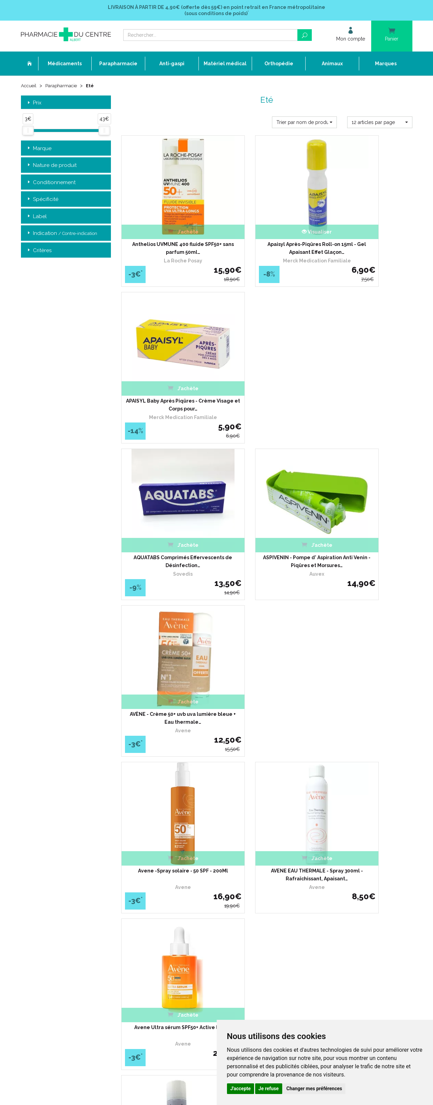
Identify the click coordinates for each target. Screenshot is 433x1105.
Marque (39, 149)
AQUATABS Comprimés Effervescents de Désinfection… (166, 378)
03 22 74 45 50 (45, 911)
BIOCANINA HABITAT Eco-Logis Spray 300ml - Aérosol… (166, 664)
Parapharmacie (62, 86)
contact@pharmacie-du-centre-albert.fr (70, 923)
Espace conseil (170, 907)
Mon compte (168, 951)
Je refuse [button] (269, 1088)
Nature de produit (51, 166)
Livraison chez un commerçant (320, 870)
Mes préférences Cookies (180, 945)
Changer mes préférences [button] (314, 1088)
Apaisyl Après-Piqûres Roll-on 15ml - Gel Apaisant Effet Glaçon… (266, 235)
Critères (39, 251)
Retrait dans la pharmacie (315, 857)
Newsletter (166, 913)
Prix (34, 103)
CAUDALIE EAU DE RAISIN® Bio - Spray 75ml (367, 664)
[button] (304, 123)
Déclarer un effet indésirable (184, 882)
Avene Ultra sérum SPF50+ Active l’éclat (367, 521)
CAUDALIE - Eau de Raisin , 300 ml (266, 660)
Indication (61, 234)
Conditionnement (51, 183)
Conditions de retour (309, 876)
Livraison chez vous (309, 864)
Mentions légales (172, 926)
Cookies (162, 938)
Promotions (166, 901)
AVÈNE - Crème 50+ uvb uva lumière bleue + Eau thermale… (367, 378)
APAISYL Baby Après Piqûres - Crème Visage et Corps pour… (367, 235)
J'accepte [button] (240, 1088)
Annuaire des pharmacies (181, 962)
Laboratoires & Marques (179, 895)
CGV (159, 920)
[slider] (28, 131)
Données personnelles (178, 932)
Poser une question (174, 889)
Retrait (66, 759)
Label (36, 217)
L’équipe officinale (173, 870)
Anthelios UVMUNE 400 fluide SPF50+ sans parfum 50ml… (166, 235)
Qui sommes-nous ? (175, 864)
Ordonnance (168, 876)
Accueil (29, 86)
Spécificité (42, 200)
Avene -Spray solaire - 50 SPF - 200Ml (166, 521)
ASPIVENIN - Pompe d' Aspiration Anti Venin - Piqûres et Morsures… (267, 378)
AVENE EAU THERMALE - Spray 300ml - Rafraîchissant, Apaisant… (266, 521)
